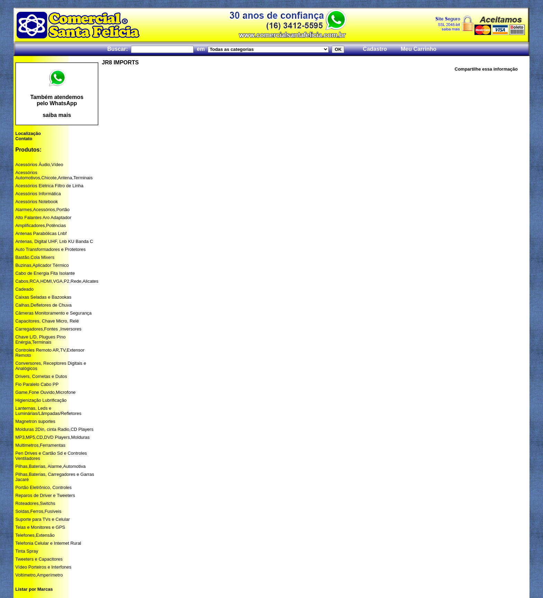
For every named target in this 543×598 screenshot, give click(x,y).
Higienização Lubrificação (40, 400)
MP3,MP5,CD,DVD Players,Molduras (52, 437)
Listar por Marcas (34, 589)
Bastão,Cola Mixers (34, 257)
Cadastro (375, 49)
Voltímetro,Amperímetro (39, 575)
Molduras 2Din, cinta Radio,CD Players (54, 429)
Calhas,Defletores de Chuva (43, 305)
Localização (28, 133)
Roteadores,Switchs (35, 503)
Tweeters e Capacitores (39, 559)
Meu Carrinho (418, 49)
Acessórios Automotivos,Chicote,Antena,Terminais (53, 175)
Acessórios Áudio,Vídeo (39, 164)
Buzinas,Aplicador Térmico (42, 265)
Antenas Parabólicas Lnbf (40, 233)
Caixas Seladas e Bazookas (43, 297)
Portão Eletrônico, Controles (43, 487)
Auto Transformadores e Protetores (50, 249)
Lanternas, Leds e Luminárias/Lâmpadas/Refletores (48, 411)
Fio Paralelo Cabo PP (37, 384)
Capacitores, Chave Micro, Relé (47, 321)
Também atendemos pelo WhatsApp (56, 100)
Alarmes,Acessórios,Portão (42, 209)
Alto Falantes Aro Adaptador (43, 217)
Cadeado (24, 289)
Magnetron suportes (35, 421)
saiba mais (57, 115)
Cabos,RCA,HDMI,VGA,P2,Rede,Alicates (56, 281)
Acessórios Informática (38, 193)
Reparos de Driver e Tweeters (45, 495)
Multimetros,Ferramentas (40, 445)
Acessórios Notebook (36, 201)
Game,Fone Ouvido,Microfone (45, 392)
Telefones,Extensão (34, 535)
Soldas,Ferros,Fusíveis (38, 511)
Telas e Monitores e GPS (40, 527)
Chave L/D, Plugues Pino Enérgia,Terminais (40, 339)
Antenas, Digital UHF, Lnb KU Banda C (54, 241)
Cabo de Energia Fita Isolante (45, 273)
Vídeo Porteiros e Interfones (43, 567)
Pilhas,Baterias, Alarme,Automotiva (50, 466)
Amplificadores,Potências (40, 225)
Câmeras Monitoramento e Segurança (53, 313)
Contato (23, 138)
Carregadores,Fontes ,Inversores (48, 329)
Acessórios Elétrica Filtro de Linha (49, 185)
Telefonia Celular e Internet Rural (48, 543)
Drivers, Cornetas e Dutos (41, 376)
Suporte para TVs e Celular (42, 519)
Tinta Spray (26, 551)
